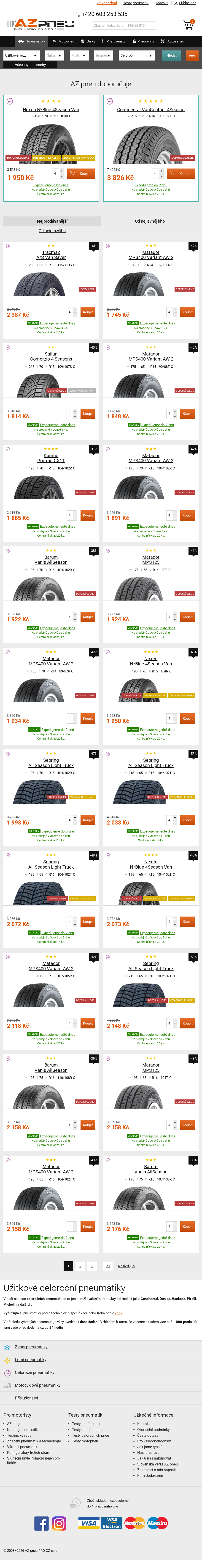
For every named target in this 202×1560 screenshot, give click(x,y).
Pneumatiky (29, 43)
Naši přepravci (148, 1452)
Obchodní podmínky (153, 1429)
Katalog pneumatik (22, 1429)
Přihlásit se (184, 3)
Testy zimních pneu (87, 1429)
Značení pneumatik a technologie (34, 1441)
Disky (86, 43)
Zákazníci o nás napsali (156, 1470)
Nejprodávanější (52, 221)
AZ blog (13, 1423)
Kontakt (162, 3)
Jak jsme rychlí (149, 1446)
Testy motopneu (85, 1441)
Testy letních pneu (86, 1423)
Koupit (78, 173)
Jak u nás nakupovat (154, 1458)
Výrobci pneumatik (22, 1446)
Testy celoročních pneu (90, 1435)
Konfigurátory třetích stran (28, 1452)
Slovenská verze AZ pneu (157, 1464)
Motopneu (61, 43)
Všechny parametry (30, 65)
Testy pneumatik (135, 3)
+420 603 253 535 (104, 14)
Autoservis (171, 43)
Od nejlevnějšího (150, 221)
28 (108, 1266)
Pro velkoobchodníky (154, 1441)
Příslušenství (114, 41)
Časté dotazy (147, 1435)
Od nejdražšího (52, 230)
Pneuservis (142, 43)
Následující (126, 1266)
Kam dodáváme (150, 1475)
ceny (118, 1313)
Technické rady (19, 1435)
